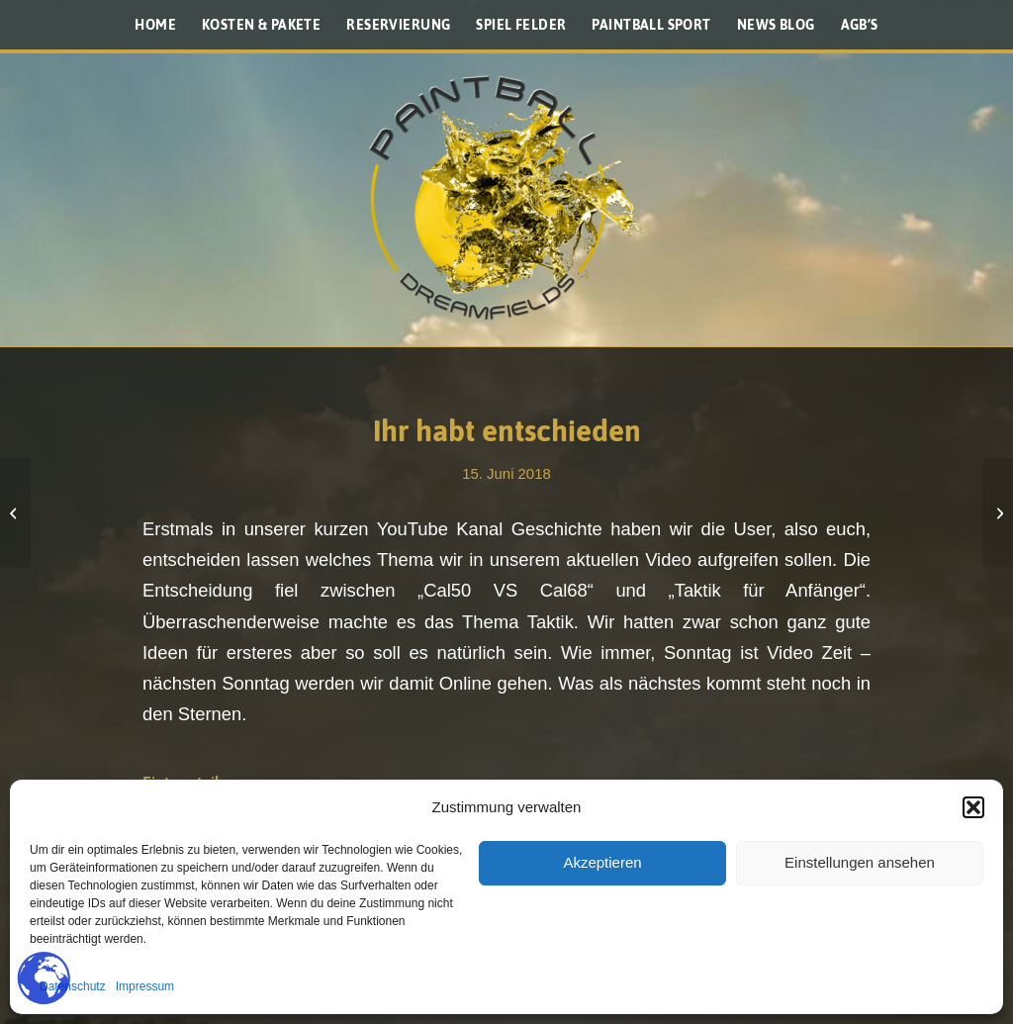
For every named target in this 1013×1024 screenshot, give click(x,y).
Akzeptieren (602, 862)
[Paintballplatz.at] (506, 197)
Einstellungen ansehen (859, 862)
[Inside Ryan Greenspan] (15, 512)
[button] (973, 807)
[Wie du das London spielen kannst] (997, 512)
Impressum (145, 986)
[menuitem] (155, 24)
